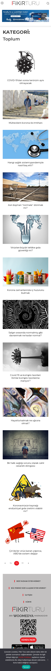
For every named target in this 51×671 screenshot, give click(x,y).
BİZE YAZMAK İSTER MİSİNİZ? (28, 581)
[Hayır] (47, 659)
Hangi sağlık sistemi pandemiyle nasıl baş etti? (26, 164)
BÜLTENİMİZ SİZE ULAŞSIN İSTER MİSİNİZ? (28, 588)
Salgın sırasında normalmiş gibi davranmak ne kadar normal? (26, 334)
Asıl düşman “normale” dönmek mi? (25, 206)
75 (11, 563)
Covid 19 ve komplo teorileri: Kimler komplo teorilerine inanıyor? (25, 378)
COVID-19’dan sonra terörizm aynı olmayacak (25, 82)
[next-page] (28, 563)
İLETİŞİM (28, 595)
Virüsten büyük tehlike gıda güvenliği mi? (26, 249)
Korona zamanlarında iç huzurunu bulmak (25, 291)
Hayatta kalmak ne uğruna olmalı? (25, 422)
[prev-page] (5, 563)
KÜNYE (28, 602)
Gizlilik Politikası (24, 657)
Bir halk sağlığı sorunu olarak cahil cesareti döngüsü (25, 464)
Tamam (26, 667)
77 (23, 563)
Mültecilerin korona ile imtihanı (25, 123)
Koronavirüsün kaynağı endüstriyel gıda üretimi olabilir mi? (26, 508)
